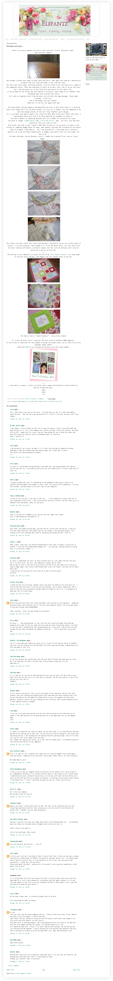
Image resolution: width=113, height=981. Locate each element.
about (87, 39)
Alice (12, 445)
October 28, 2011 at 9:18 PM (19, 744)
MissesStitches (15, 526)
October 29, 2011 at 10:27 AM (20, 835)
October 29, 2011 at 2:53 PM (19, 869)
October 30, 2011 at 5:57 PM (19, 903)
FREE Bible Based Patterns (35, 39)
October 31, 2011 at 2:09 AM (19, 933)
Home (6, 39)
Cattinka (13, 672)
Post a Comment (13, 965)
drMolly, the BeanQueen (18, 640)
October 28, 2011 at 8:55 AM (19, 551)
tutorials (62, 39)
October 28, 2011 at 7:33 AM (19, 457)
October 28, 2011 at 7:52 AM (19, 489)
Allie (12, 853)
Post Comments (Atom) (24, 973)
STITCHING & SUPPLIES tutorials (75, 39)
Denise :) (13, 542)
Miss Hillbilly (15, 751)
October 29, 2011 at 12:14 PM (20, 847)
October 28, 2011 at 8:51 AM (19, 535)
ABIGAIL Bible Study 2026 (51, 39)
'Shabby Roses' (29, 120)
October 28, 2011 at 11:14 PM (20, 762)
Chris (12, 620)
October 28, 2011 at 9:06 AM (19, 593)
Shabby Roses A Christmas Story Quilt (50, 401)
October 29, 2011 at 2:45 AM (19, 813)
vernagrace (13, 909)
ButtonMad (13, 940)
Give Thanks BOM (32, 401)
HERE (27, 347)
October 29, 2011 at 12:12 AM (20, 796)
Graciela (13, 558)
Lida (11, 710)
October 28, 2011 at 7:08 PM (19, 722)
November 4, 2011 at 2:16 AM (19, 961)
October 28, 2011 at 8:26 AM (19, 505)
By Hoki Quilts (15, 425)
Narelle (12, 512)
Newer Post (10, 970)
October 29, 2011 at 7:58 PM (19, 887)
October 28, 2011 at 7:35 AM (19, 473)
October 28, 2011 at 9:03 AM (19, 575)
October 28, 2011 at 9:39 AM (19, 614)
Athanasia (13, 803)
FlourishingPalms (16, 769)
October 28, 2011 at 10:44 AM (20, 650)
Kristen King (14, 582)
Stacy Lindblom (15, 496)
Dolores (12, 952)
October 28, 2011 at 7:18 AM (19, 419)
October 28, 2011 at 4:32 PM (19, 684)
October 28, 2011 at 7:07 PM (19, 704)
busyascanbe (14, 841)
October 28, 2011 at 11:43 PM (20, 782)
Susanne (12, 690)
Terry (12, 463)
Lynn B (12, 893)
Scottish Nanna (15, 656)
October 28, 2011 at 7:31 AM (19, 439)
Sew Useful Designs (16, 819)
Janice (12, 729)
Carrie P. (13, 789)
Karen (12, 600)
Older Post (76, 970)
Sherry (12, 479)
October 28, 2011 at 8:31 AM (19, 519)
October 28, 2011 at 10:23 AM (20, 634)
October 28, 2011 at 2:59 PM (19, 666)
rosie (12, 409)
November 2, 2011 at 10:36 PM (20, 945)
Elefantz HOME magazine (19, 401)
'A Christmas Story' (46, 120)
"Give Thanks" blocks (58, 254)
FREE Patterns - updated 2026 (18, 39)
